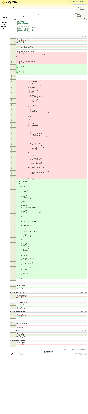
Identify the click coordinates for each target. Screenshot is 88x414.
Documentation (4, 11)
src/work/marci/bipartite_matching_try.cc (18, 365)
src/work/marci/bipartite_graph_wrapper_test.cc (19, 354)
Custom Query (4, 19)
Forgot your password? (83, 1)
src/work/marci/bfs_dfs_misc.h (16, 333)
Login (70, 1)
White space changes (79, 16)
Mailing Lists (3, 26)
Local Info (3, 24)
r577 (11, 345)
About (2, 7)
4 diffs (26, 21)
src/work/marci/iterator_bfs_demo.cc (17, 397)
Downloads (3, 9)
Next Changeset (83, 7)
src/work (18, 18)
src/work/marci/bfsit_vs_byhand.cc (17, 343)
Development (4, 13)
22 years (25, 9)
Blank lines (78, 14)
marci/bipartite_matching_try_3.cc (24, 30)
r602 (14, 345)
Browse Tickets (5, 17)
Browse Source (4, 22)
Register (77, 1)
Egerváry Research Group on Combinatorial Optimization (79, 412)
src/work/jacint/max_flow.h (15, 36)
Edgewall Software (20, 412)
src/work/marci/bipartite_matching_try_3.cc (18, 386)
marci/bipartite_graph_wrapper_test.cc (25, 27)
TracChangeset (70, 407)
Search (2, 28)
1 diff (27, 23)
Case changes (79, 15)
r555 (11, 377)
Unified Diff (46, 410)
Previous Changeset (77, 7)
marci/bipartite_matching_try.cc (24, 28)
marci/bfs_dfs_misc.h (22, 23)
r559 (11, 388)
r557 (11, 355)
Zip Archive (50, 410)
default (18, 12)
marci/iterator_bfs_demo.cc (23, 31)
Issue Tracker (4, 15)
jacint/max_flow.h (21, 21)
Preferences (73, 1)
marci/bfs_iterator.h (21, 24)
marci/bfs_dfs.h (21, 22)
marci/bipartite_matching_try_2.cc (24, 29)
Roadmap (3, 20)
